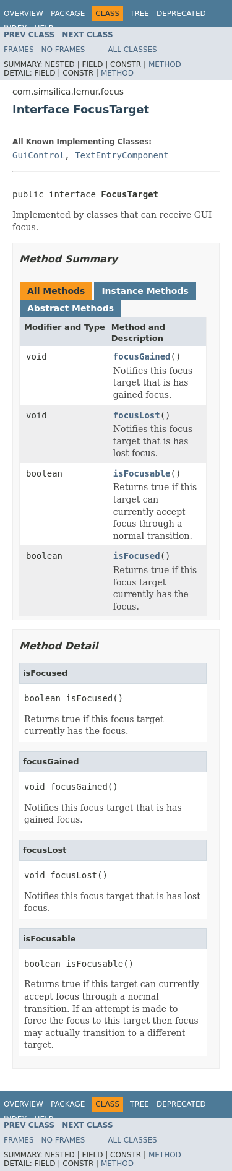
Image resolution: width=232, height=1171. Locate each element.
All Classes (132, 49)
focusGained (142, 356)
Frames (19, 49)
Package (68, 13)
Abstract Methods (70, 308)
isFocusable (142, 473)
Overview (23, 13)
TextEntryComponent (122, 155)
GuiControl (38, 155)
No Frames (63, 49)
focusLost (136, 415)
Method (164, 64)
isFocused (136, 556)
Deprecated (181, 13)
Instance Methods (144, 291)
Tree (139, 13)
